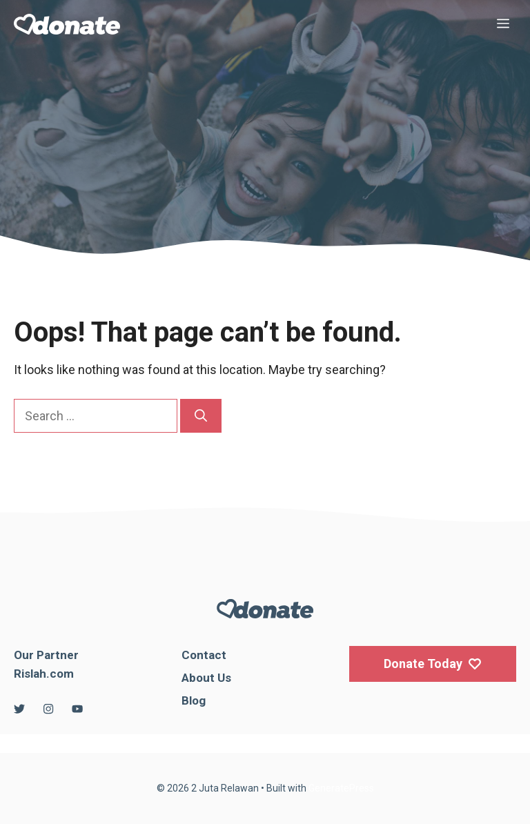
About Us (206, 678)
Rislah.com (44, 673)
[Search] (201, 416)
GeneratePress (341, 788)
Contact (203, 655)
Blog (193, 700)
